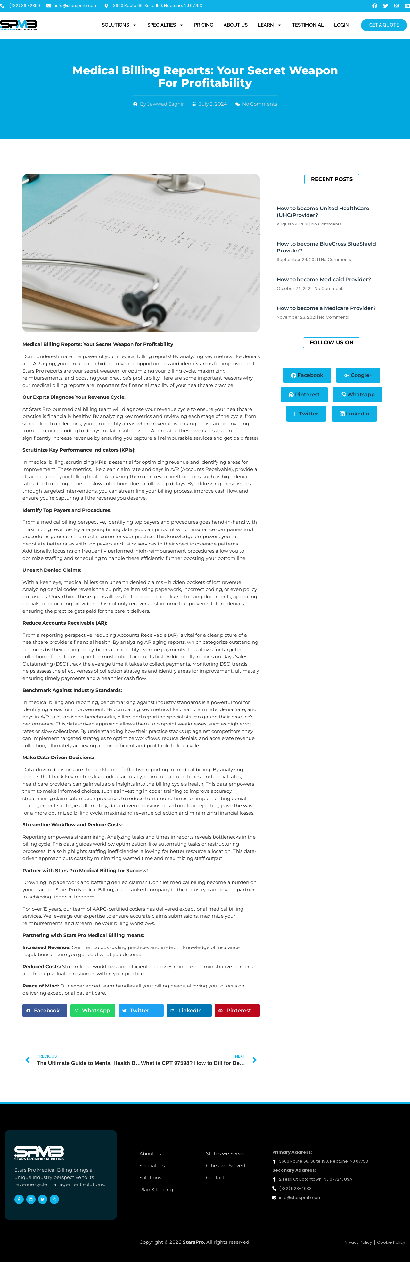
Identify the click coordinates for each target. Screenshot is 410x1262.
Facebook (307, 375)
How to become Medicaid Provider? (324, 279)
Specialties (165, 25)
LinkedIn (354, 414)
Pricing (203, 25)
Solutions (119, 25)
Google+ (358, 375)
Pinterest (304, 394)
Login (341, 25)
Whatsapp (358, 394)
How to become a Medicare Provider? (326, 308)
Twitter (306, 413)
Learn (270, 25)
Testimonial (308, 25)
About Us (236, 25)
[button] (44, 1010)
